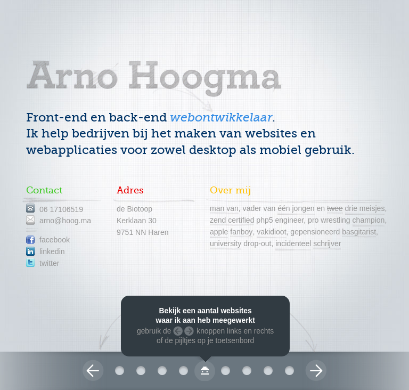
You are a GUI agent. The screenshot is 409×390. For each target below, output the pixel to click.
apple (219, 232)
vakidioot (271, 232)
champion (369, 220)
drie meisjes (365, 208)
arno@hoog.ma (65, 220)
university (225, 243)
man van (224, 208)
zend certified (232, 220)
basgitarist (359, 232)
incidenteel (293, 243)
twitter (49, 263)
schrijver (327, 243)
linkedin (52, 251)
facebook (54, 239)
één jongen (295, 208)
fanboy (241, 232)
